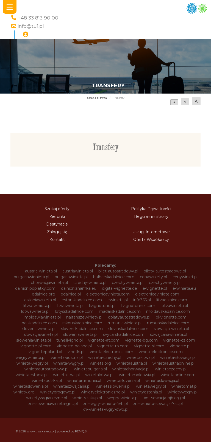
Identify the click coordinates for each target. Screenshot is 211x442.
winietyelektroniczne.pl (103, 392)
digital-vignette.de (119, 288)
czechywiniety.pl (165, 282)
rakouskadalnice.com (82, 322)
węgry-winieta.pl (122, 397)
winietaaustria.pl (131, 363)
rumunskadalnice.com (168, 322)
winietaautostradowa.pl (46, 369)
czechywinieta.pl (127, 282)
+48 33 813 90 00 (38, 18)
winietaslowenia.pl (30, 386)
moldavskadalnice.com (168, 311)
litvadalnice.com (171, 299)
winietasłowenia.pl (113, 386)
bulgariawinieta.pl (71, 276)
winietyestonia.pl (146, 392)
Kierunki (57, 216)
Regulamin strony (151, 216)
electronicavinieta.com (108, 294)
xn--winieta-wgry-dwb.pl (105, 409)
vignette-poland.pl (74, 346)
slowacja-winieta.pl (171, 328)
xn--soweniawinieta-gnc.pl (53, 403)
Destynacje (57, 224)
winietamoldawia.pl (137, 374)
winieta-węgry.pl (68, 363)
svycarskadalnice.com (124, 334)
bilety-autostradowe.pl (165, 271)
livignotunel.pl (102, 305)
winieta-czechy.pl (104, 357)
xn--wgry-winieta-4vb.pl (105, 403)
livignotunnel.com (138, 305)
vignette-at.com (104, 340)
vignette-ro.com (113, 346)
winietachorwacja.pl (130, 369)
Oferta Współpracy (151, 239)
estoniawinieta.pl (40, 299)
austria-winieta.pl (41, 271)
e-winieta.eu (184, 288)
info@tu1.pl (31, 26)
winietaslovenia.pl (123, 380)
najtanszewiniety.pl (84, 317)
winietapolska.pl (47, 380)
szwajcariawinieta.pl (168, 334)
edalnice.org (43, 294)
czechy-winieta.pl (89, 282)
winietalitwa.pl (66, 374)
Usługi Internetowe (151, 231)
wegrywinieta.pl (30, 357)
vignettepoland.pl (45, 351)
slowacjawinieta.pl (41, 334)
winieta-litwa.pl (141, 357)
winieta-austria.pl (67, 357)
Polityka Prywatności (151, 208)
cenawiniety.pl (153, 276)
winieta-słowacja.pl (178, 357)
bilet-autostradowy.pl (118, 271)
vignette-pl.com (36, 346)
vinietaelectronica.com (111, 351)
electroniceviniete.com (157, 294)
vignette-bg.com (141, 340)
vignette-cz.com (179, 340)
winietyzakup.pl (87, 397)
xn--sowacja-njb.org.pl (164, 397)
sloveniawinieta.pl (38, 328)
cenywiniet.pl (185, 276)
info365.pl (142, 299)
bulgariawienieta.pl (31, 276)
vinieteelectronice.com (161, 351)
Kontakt (57, 239)
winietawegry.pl (151, 386)
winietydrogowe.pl (57, 392)
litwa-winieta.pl (37, 305)
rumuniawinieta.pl (124, 322)
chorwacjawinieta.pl (49, 282)
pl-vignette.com (171, 317)
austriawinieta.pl (77, 271)
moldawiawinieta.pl (42, 317)
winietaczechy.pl (171, 369)
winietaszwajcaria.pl (71, 386)
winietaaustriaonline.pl (173, 363)
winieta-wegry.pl (32, 363)
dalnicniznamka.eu (78, 288)
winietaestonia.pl (32, 374)
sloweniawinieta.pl (80, 334)
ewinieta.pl (117, 299)
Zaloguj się (57, 231)
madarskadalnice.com (120, 311)
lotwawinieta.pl (35, 311)
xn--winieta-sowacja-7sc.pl (158, 403)
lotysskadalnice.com (74, 311)
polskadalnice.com (39, 322)
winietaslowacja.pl (162, 380)
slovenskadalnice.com (82, 328)
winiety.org (24, 392)
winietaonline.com (178, 374)
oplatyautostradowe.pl (129, 317)
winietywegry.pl (183, 392)
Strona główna (97, 98)
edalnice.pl (71, 294)
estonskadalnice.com (82, 299)
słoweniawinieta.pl (33, 340)
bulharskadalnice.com (113, 276)
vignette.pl (180, 346)
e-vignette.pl (155, 288)
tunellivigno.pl (69, 340)
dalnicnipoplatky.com (35, 288)
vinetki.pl (76, 351)
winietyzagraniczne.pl (46, 397)
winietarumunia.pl (84, 380)
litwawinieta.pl (70, 305)
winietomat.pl (184, 386)
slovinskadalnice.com (128, 328)
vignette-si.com (149, 346)
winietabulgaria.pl (90, 369)
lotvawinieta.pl (174, 305)
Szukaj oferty (57, 208)
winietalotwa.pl (99, 374)
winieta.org (100, 363)
